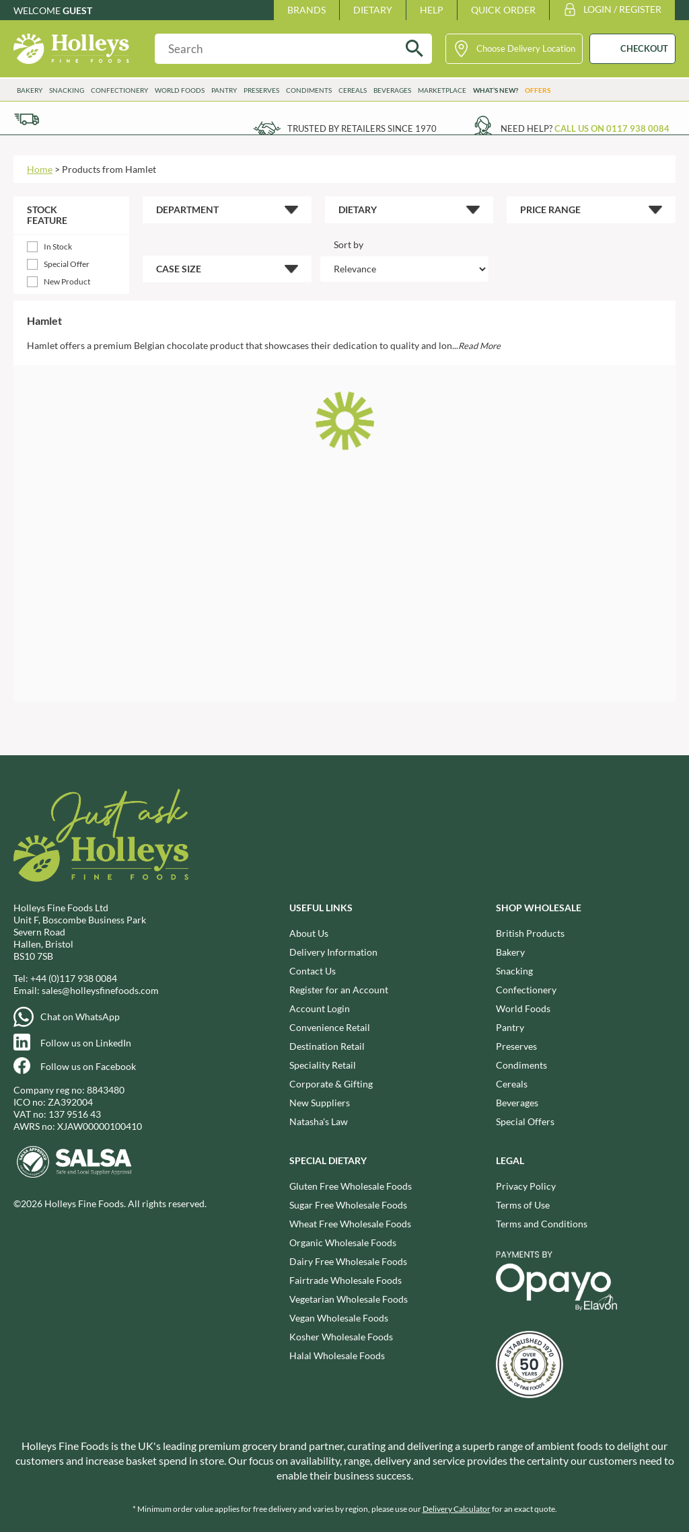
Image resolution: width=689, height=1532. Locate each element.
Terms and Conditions (541, 1223)
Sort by (348, 244)
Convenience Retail (329, 1027)
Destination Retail (327, 1046)
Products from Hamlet (109, 169)
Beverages (392, 90)
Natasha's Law (318, 1121)
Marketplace (442, 90)
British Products (530, 933)
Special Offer (66, 264)
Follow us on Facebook (88, 1066)
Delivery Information (333, 952)
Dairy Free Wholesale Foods (348, 1261)
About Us (308, 933)
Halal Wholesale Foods (337, 1355)
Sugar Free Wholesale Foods (348, 1205)
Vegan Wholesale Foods (338, 1318)
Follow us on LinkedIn (85, 1042)
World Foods (180, 90)
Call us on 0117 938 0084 (611, 128)
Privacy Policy (526, 1186)
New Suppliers (319, 1102)
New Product (67, 281)
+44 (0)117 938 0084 (73, 978)
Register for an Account (338, 989)
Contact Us (312, 970)
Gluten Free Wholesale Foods (350, 1186)
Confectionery (119, 90)
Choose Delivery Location (525, 48)
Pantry (224, 90)
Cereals (352, 90)
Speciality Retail (322, 1065)
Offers (537, 90)
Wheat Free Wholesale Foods (350, 1223)
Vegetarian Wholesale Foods (348, 1299)
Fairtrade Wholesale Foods (345, 1280)
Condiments (309, 90)
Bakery (29, 90)
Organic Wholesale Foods (342, 1242)
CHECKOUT (644, 48)
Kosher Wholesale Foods (341, 1336)
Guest (77, 10)
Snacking (66, 90)
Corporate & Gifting (331, 1083)
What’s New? (495, 90)
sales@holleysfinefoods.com (100, 990)
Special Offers (525, 1121)
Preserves (261, 90)
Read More (479, 345)
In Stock (58, 246)
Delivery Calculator (457, 1509)
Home (39, 169)
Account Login (319, 1008)
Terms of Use (523, 1205)
